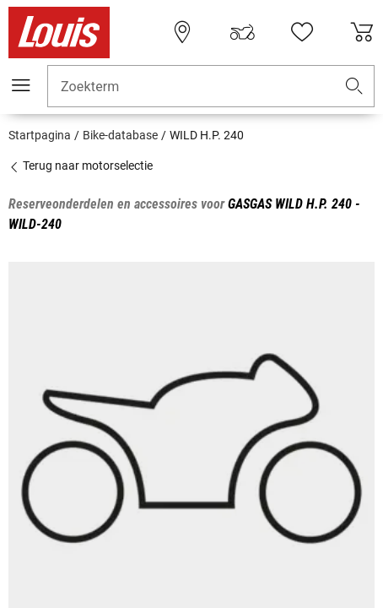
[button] (354, 86)
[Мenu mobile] (21, 85)
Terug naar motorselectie (80, 165)
